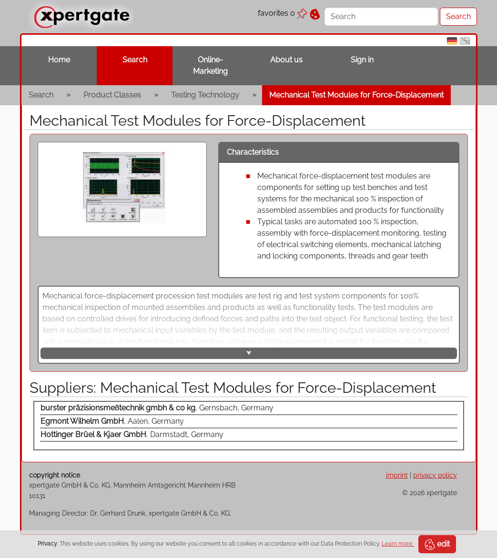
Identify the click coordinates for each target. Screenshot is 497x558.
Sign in (362, 59)
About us (286, 59)
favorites (282, 13)
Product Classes (112, 95)
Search (134, 59)
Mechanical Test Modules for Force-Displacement (356, 95)
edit (437, 544)
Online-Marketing (210, 65)
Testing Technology (205, 95)
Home (59, 59)
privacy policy (435, 475)
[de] (451, 40)
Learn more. (398, 543)
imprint (397, 475)
